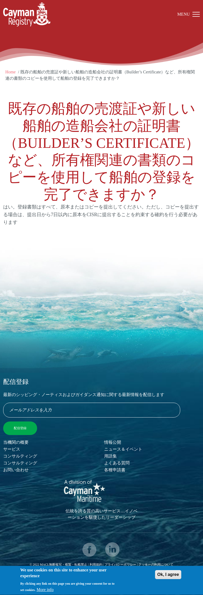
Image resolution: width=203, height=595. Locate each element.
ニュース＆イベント (123, 449)
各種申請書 (114, 470)
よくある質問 (117, 463)
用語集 (110, 456)
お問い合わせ (16, 470)
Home (10, 72)
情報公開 (112, 442)
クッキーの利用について (155, 564)
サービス (11, 449)
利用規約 (96, 564)
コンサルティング (20, 456)
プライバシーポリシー (120, 564)
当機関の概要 (16, 442)
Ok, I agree (168, 576)
